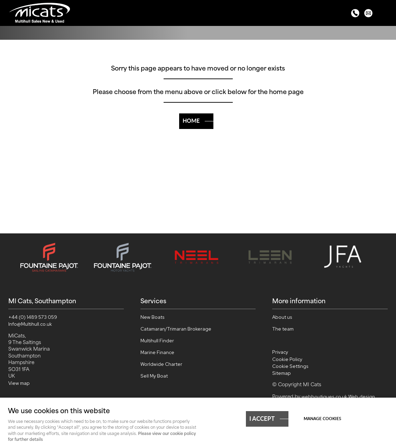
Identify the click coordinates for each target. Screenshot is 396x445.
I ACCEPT (262, 418)
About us (282, 317)
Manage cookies (322, 418)
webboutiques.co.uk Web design (338, 396)
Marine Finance (157, 352)
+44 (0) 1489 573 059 (32, 317)
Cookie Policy (287, 359)
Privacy (280, 352)
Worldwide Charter (161, 364)
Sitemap (281, 373)
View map (19, 383)
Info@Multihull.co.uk (30, 324)
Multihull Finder (157, 340)
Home (191, 120)
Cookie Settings (290, 366)
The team (283, 329)
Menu (384, 14)
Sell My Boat (154, 376)
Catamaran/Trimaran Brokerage (175, 329)
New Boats (152, 317)
